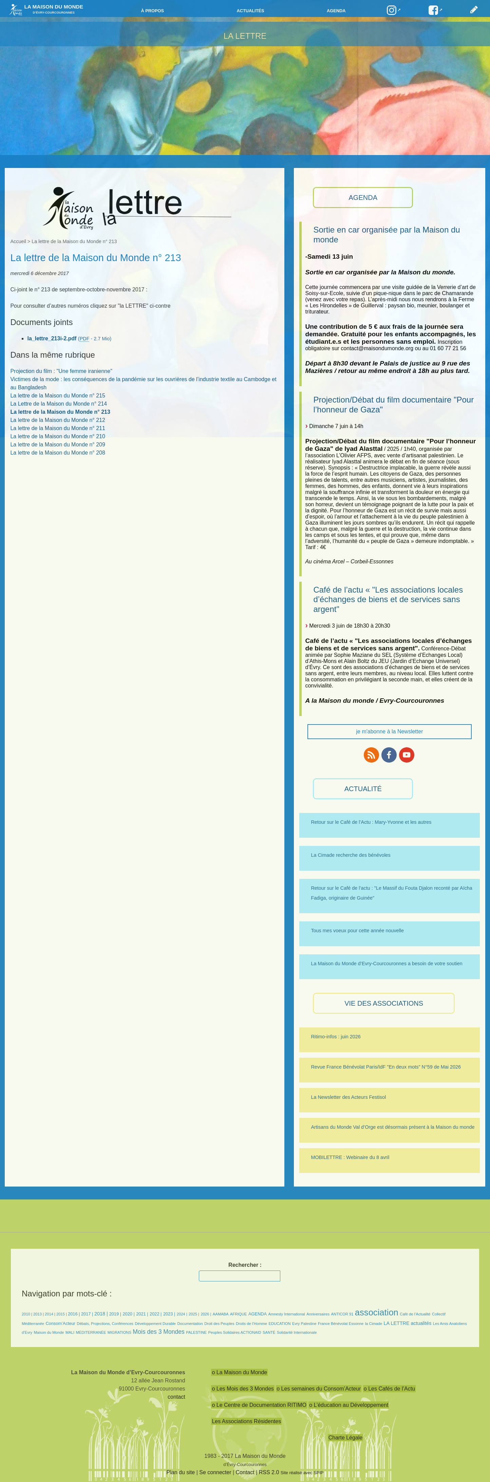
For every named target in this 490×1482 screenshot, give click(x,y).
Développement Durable (155, 1324)
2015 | (62, 1314)
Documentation (190, 1324)
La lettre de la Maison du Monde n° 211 (57, 428)
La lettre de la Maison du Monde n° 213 (60, 412)
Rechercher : (245, 1265)
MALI (69, 1332)
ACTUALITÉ (363, 789)
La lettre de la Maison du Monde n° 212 (57, 420)
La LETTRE (245, 35)
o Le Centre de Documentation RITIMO (259, 1405)
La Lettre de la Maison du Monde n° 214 (58, 404)
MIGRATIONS (119, 1332)
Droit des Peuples (219, 1324)
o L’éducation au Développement (348, 1405)
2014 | (50, 1314)
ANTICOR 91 (342, 1314)
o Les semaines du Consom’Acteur (319, 1389)
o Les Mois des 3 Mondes (243, 1389)
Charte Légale (345, 1438)
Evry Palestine (304, 1324)
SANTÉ (269, 1332)
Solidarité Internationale (297, 1332)
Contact (245, 1472)
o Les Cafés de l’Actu (389, 1389)
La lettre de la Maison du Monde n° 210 (57, 436)
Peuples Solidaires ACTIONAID (234, 1332)
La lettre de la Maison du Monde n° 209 (57, 444)
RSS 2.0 (269, 1472)
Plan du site (181, 1472)
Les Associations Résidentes (246, 1421)
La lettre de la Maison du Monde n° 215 (57, 395)
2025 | (194, 1314)
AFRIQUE (238, 1314)
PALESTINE (196, 1332)
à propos (152, 10)
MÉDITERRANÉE (91, 1332)
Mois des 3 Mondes (159, 1331)
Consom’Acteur (60, 1323)
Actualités (250, 10)
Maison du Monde (49, 1332)
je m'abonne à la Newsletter (389, 731)
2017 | (87, 1313)
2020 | (128, 1313)
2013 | (39, 1314)
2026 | (206, 1314)
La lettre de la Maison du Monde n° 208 (57, 453)
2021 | (142, 1313)
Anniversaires (317, 1314)
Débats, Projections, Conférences (105, 1324)
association (376, 1312)
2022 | (156, 1313)
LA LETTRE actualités (408, 1323)
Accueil (18, 241)
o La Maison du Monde (239, 1372)
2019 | (115, 1313)
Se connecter (215, 1472)
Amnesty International (286, 1314)
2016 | (74, 1313)
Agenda (336, 10)
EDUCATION (279, 1324)
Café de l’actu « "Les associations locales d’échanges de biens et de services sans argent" (388, 599)
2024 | (182, 1314)
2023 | (169, 1313)
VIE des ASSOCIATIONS (383, 1003)
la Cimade (373, 1324)
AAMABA (221, 1314)
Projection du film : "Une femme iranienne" (61, 371)
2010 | (27, 1314)
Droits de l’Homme (251, 1324)
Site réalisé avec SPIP (302, 1472)
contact (176, 1397)
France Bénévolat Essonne (340, 1324)
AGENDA (363, 197)
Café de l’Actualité (415, 1314)
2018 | (101, 1313)
